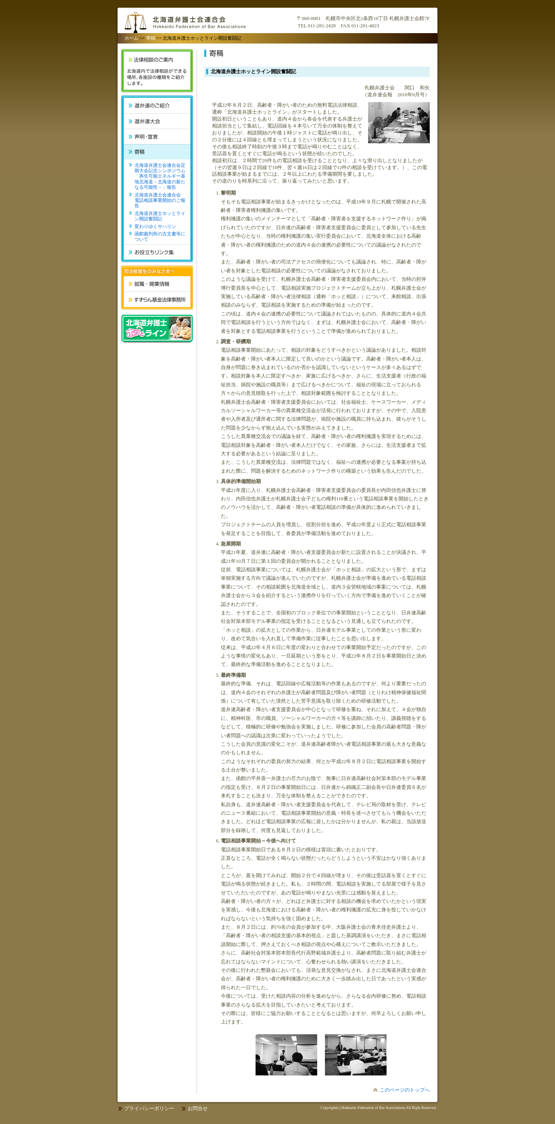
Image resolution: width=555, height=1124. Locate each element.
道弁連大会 (157, 121)
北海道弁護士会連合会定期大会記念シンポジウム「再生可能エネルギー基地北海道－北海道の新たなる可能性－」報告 (160, 176)
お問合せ (198, 1108)
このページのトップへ (405, 1090)
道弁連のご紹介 (157, 105)
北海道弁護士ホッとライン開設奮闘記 (160, 216)
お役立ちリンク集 (157, 252)
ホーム (131, 38)
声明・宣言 (157, 136)
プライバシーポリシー (149, 1108)
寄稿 (150, 38)
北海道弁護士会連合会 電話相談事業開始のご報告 (160, 200)
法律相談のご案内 (157, 71)
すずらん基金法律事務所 (157, 299)
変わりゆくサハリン (155, 226)
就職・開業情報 (157, 284)
